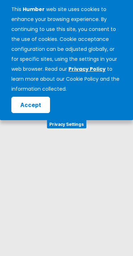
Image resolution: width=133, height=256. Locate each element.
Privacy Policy (87, 69)
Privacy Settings (66, 124)
